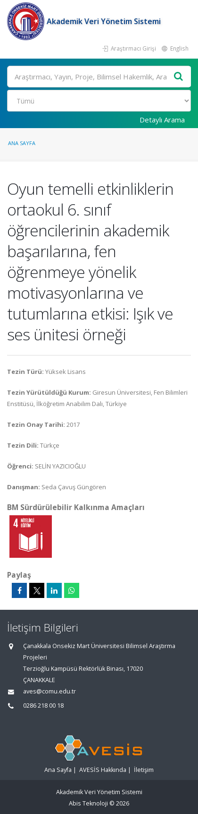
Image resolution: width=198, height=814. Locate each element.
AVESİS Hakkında (102, 770)
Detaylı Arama (162, 119)
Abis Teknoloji (88, 803)
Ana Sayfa (21, 143)
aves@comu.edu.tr (49, 691)
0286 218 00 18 (43, 705)
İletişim (144, 770)
